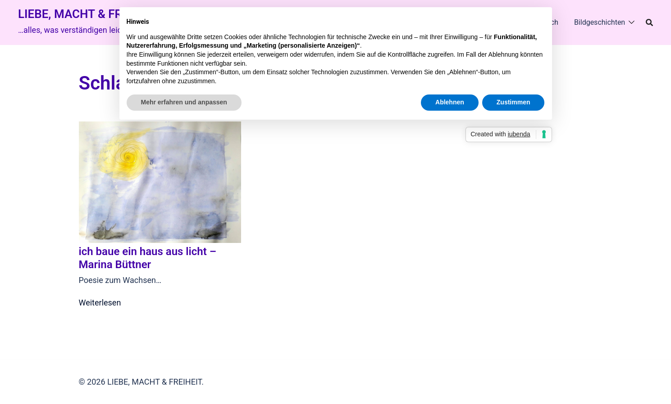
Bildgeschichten (599, 22)
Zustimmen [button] (513, 102)
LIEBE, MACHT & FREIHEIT (87, 14)
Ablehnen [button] (449, 102)
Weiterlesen (100, 302)
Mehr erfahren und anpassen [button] (184, 102)
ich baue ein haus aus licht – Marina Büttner (148, 258)
